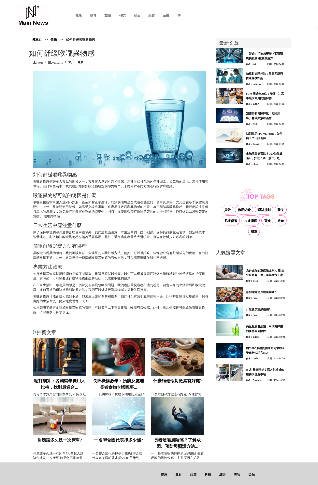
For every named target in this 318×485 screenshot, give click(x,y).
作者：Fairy (251, 298)
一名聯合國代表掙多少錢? (118, 440)
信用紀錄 (244, 210)
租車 (254, 232)
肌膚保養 (230, 221)
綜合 (137, 15)
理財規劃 (264, 210)
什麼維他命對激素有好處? (177, 380)
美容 (151, 15)
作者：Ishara (252, 164)
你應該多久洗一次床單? (59, 440)
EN (179, 15)
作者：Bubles (252, 337)
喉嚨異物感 (52, 216)
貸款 (227, 210)
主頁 (37, 39)
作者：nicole (252, 281)
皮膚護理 (250, 221)
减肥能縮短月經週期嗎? (261, 292)
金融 (166, 15)
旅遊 (107, 15)
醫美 (280, 210)
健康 (78, 15)
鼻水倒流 (62, 312)
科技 (122, 15)
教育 (93, 15)
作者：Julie (251, 64)
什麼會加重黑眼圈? (258, 309)
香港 (267, 221)
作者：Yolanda (253, 144)
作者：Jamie (252, 358)
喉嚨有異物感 (140, 308)
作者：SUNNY (252, 104)
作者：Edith (252, 124)
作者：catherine (253, 84)
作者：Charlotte (253, 380)
